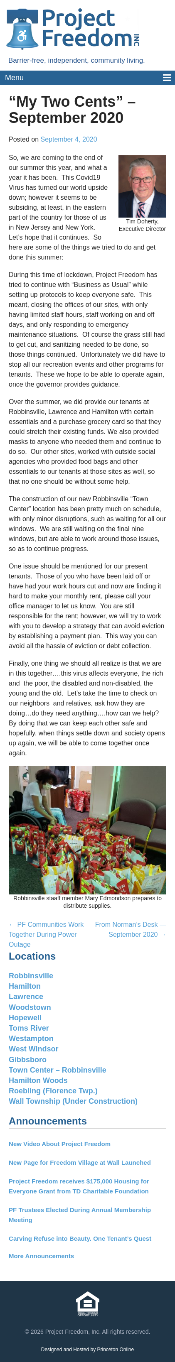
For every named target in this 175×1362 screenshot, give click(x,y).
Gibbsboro (28, 1060)
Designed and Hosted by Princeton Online (87, 1349)
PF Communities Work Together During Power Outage (46, 934)
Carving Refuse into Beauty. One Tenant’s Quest (80, 1238)
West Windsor (34, 1049)
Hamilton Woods (38, 1080)
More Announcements (41, 1255)
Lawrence (26, 996)
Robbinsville (31, 976)
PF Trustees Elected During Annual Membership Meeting (80, 1214)
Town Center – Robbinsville (57, 1070)
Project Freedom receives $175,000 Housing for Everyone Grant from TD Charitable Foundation (79, 1186)
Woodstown (30, 1007)
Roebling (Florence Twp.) (53, 1091)
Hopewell (25, 1018)
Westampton (31, 1038)
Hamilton (25, 986)
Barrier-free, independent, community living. (76, 60)
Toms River (29, 1028)
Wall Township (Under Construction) (73, 1101)
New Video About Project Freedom (60, 1143)
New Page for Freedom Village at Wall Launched (80, 1162)
